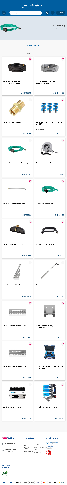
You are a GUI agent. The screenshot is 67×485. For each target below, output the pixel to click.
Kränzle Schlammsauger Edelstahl (15, 204)
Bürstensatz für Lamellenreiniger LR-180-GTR (49, 123)
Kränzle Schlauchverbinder (13, 122)
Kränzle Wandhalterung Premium (15, 366)
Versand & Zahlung (37, 443)
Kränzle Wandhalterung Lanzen (14, 326)
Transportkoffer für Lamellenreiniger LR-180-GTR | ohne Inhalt (49, 367)
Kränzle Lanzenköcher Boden (13, 285)
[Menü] (4, 13)
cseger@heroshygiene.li (11, 451)
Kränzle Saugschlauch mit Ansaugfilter (17, 163)
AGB (35, 450)
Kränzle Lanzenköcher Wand (46, 285)
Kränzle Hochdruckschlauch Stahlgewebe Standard (13, 82)
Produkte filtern (33, 45)
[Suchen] (39, 13)
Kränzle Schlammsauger (44, 204)
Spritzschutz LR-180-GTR (12, 407)
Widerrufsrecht (28, 454)
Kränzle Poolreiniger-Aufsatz (13, 244)
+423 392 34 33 (8, 445)
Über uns (26, 443)
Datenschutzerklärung (40, 447)
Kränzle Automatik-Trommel (46, 163)
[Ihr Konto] (53, 13)
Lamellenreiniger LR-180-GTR (46, 407)
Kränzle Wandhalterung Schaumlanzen (44, 327)
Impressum (37, 452)
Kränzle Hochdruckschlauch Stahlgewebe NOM (46, 82)
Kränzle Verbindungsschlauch (46, 244)
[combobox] (23, 13)
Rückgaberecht (28, 451)
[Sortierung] (31, 53)
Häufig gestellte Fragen (26, 447)
